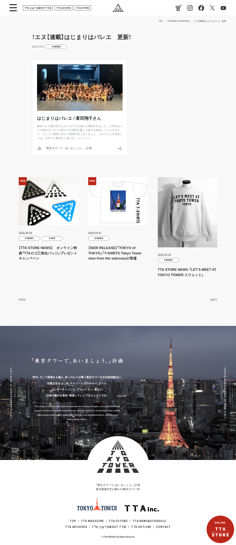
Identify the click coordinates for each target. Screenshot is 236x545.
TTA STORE (82, 8)
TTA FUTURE (118, 520)
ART (53, 238)
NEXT (213, 299)
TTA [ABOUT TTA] (38, 8)
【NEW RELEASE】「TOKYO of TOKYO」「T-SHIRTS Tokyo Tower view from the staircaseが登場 (114, 253)
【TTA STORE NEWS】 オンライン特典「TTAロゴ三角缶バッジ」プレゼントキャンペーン (48, 253)
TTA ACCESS (63, 8)
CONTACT (163, 526)
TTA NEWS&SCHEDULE (149, 520)
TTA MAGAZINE (92, 520)
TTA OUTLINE (141, 526)
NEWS (57, 46)
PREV (22, 299)
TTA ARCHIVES (76, 526)
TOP (73, 520)
